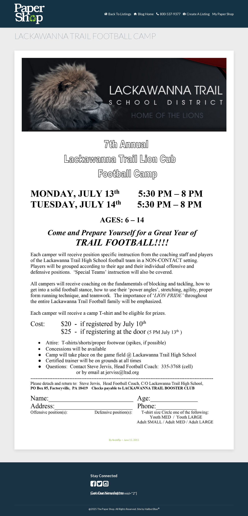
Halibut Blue (152, 509)
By (115, 440)
